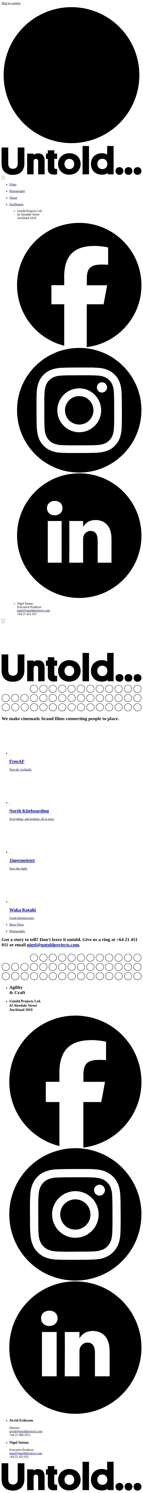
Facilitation (16, 204)
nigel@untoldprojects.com (33, 610)
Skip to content (11, 3)
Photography (17, 191)
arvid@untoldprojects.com (25, 1431)
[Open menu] (3, 178)
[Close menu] (3, 621)
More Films (16, 924)
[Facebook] (79, 346)
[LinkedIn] (79, 597)
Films (12, 184)
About (13, 197)
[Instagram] (79, 471)
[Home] (71, 144)
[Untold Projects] (71, 174)
